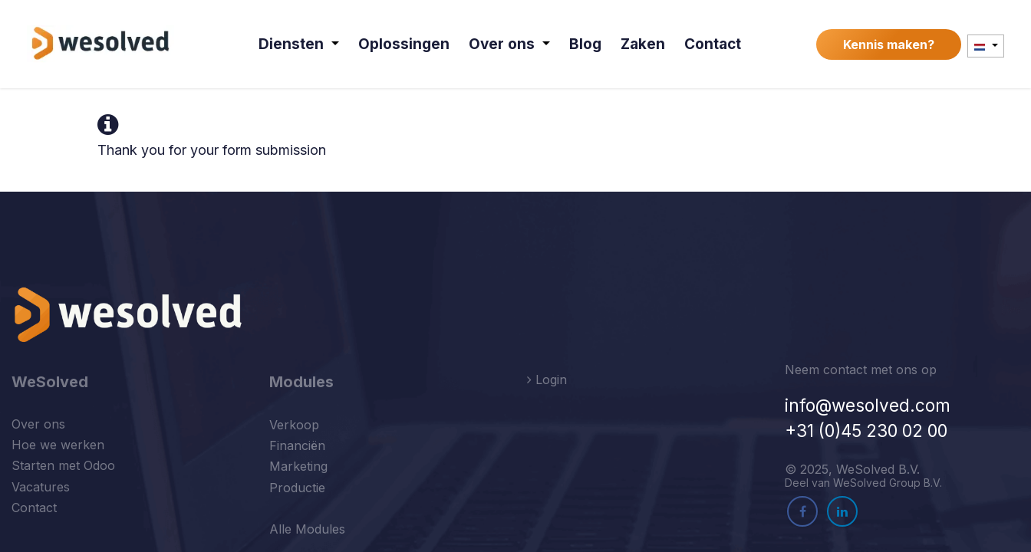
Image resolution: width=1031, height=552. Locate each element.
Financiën (297, 445)
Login (547, 379)
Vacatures (41, 487)
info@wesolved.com (867, 405)
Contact (34, 507)
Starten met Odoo (63, 465)
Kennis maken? (888, 44)
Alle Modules (307, 529)
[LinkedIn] (842, 511)
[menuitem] (301, 44)
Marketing (298, 466)
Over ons (38, 424)
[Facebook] (802, 511)
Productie (297, 487)
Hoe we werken (58, 444)
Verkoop (294, 424)
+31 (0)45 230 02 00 (866, 430)
